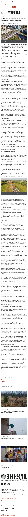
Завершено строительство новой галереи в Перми (13, 380)
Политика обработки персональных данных (9, 500)
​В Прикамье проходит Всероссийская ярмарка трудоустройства (12, 467)
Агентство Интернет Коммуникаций (8, 515)
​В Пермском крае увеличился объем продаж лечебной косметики (12, 439)
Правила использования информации (8, 498)
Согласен (14, 6)
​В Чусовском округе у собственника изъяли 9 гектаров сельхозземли (12, 412)
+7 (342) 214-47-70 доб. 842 (7, 509)
